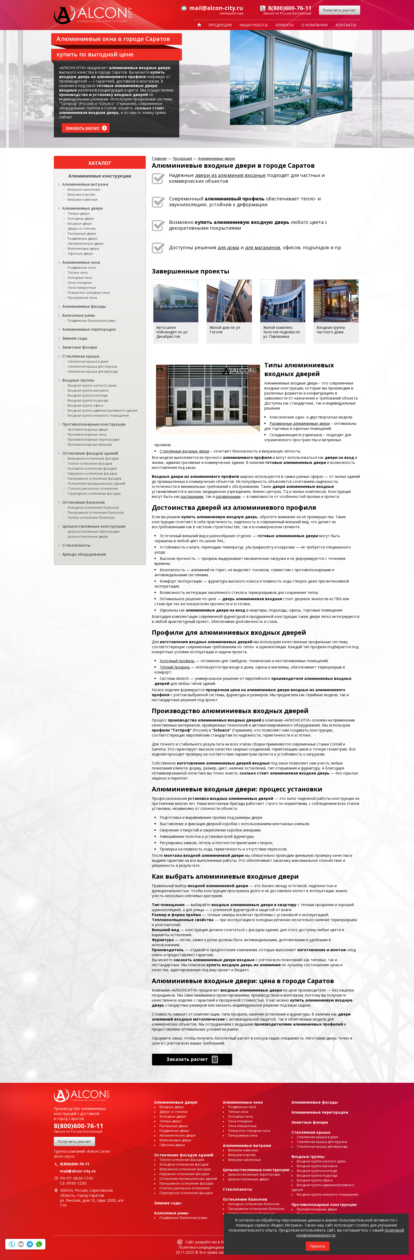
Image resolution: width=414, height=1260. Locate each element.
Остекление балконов (83, 502)
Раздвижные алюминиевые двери (300, 423)
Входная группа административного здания (102, 410)
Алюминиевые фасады (84, 306)
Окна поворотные (82, 287)
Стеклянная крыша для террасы (322, 1141)
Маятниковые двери (83, 248)
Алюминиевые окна (81, 262)
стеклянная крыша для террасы (92, 366)
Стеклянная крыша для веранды (322, 1146)
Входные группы (78, 380)
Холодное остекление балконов (93, 507)
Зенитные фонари (79, 347)
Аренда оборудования (84, 554)
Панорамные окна (82, 297)
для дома (228, 247)
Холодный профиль (177, 660)
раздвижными (228, 496)
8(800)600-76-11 (78, 1125)
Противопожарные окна (87, 434)
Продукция (220, 24)
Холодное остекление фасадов (92, 468)
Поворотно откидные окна (89, 292)
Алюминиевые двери (82, 208)
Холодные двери (81, 218)
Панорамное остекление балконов (95, 512)
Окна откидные (80, 282)
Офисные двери (80, 253)
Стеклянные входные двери (184, 451)
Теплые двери (79, 213)
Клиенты (285, 24)
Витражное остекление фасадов (93, 458)
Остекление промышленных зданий (96, 483)
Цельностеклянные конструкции (93, 526)
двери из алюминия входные (230, 175)
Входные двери (80, 223)
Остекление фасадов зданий (90, 453)
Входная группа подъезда (88, 400)
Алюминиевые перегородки (89, 329)
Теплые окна (78, 272)
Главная (159, 158)
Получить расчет (339, 10)
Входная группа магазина (88, 390)
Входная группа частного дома (92, 385)
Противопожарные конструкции (93, 424)
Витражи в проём (81, 194)
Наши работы (253, 24)
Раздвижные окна (82, 267)
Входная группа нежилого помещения (98, 415)
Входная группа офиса (85, 405)
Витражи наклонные (84, 189)
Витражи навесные (83, 199)
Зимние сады (74, 338)
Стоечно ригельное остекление (93, 488)
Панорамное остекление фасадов (94, 478)
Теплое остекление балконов (91, 517)
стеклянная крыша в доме (88, 361)
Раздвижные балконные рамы (91, 320)
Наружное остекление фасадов (92, 473)
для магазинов (262, 247)
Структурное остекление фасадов (94, 493)
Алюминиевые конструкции (99, 176)
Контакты (346, 24)
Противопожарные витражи (90, 444)
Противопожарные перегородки (93, 439)
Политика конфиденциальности (207, 1247)
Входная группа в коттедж (88, 395)
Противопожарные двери (88, 429)
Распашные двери (82, 233)
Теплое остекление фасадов (90, 463)
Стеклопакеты (76, 545)
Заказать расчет (83, 127)
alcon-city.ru (64, 1156)
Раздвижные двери (82, 238)
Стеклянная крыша (80, 356)
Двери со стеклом (82, 228)
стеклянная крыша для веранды (93, 371)
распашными (192, 496)
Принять (317, 1246)
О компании (315, 24)
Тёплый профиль (175, 667)
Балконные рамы (78, 315)
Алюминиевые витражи (85, 184)
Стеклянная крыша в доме (317, 1137)
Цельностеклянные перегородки (94, 531)
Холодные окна (80, 277)
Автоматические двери (85, 243)
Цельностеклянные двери (88, 536)
